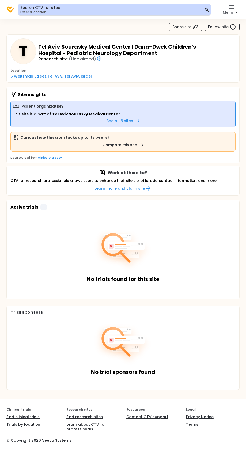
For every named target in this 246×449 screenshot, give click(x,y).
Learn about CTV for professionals (86, 427)
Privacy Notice (200, 416)
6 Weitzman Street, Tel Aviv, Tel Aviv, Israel (51, 76)
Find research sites (84, 416)
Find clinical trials (23, 416)
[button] (43, 207)
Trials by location (23, 424)
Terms (192, 424)
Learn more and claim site (123, 188)
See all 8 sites (124, 120)
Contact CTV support (147, 416)
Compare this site (124, 145)
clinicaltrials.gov (50, 158)
